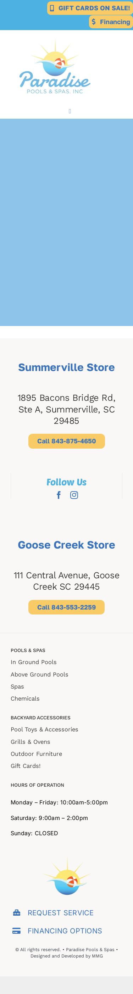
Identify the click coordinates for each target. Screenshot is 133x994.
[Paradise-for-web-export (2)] (55, 32)
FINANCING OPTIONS (65, 931)
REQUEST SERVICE (61, 913)
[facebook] (59, 495)
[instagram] (74, 495)
